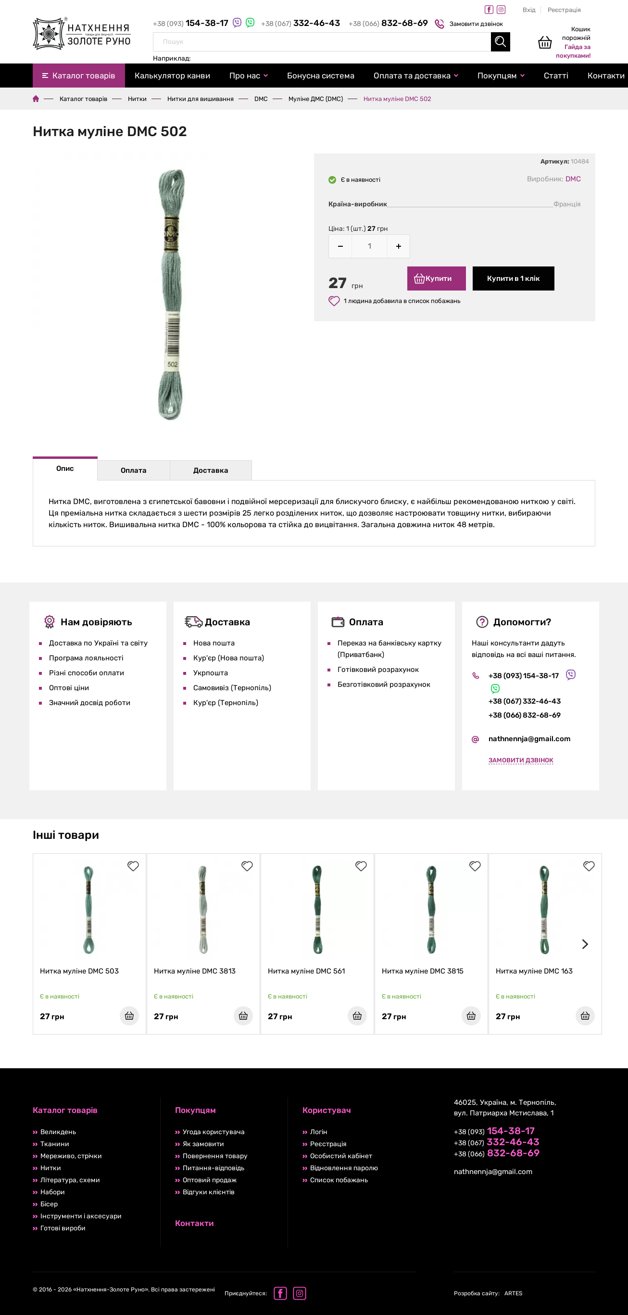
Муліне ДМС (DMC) (316, 98)
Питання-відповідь (213, 1168)
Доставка (210, 470)
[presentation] (583, 944)
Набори (52, 1192)
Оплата (134, 470)
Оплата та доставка (412, 75)
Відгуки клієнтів (209, 1192)
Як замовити (203, 1144)
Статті (556, 75)
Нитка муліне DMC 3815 (423, 971)
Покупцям (497, 75)
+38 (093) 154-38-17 (524, 675)
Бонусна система (320, 75)
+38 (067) (301, 24)
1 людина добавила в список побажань (394, 301)
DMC (261, 98)
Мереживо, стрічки (71, 1156)
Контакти (194, 1223)
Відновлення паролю (344, 1168)
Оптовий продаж (210, 1180)
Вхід (529, 9)
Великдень (58, 1132)
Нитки (137, 98)
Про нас (244, 75)
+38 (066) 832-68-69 (525, 715)
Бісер (49, 1204)
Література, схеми (70, 1180)
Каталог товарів (83, 75)
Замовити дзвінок (470, 24)
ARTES (488, 1293)
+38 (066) (388, 24)
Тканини (54, 1144)
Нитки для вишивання (200, 98)
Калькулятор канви (172, 75)
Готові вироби (63, 1228)
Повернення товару (215, 1156)
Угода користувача (214, 1132)
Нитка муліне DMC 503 (79, 971)
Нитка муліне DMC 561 (306, 971)
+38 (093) (191, 24)
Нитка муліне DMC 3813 (195, 971)
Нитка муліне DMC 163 (534, 971)
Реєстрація (564, 9)
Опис (65, 468)
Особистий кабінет (341, 1156)
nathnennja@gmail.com (530, 738)
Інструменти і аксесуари (81, 1216)
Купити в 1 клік (513, 278)
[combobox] (331, 41)
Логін (318, 1132)
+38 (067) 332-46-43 (525, 701)
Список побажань (339, 1180)
